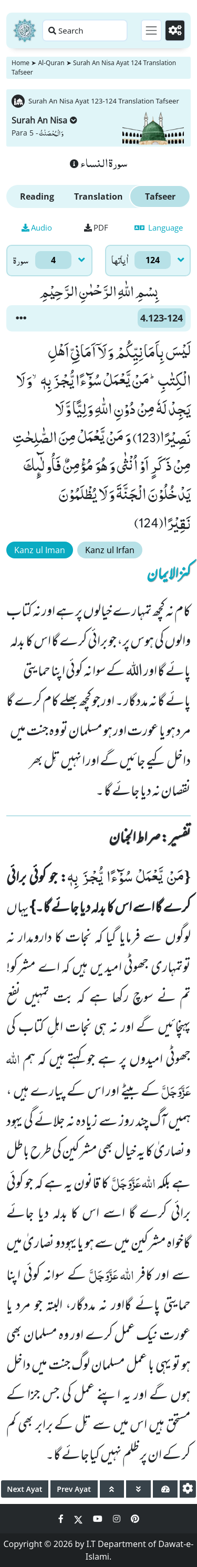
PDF (96, 227)
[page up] (112, 1489)
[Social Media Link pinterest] (135, 1518)
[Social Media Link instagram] (117, 1518)
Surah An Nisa (44, 120)
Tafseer (160, 196)
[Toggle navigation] (151, 30)
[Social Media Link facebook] (62, 1518)
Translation (98, 196)
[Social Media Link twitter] (79, 1518)
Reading (37, 196)
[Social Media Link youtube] (99, 1518)
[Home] (25, 30)
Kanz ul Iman (39, 550)
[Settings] (174, 30)
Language (158, 227)
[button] (21, 318)
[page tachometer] (165, 1489)
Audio (37, 227)
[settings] (188, 1489)
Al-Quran (51, 62)
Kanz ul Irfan (109, 550)
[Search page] (85, 30)
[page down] (138, 1489)
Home (20, 62)
